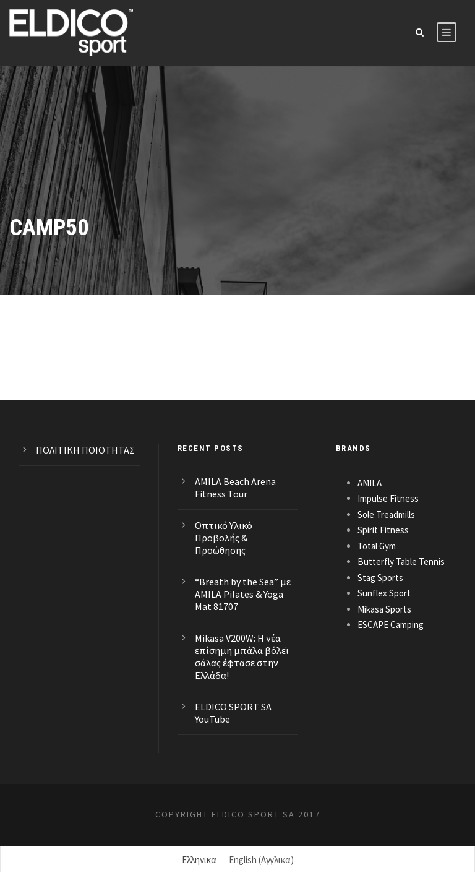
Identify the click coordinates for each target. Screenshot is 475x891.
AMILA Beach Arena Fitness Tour (235, 487)
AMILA (369, 483)
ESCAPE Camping (390, 625)
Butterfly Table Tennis (401, 561)
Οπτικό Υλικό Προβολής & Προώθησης (223, 537)
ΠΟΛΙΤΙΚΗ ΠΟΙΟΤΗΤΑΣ (85, 450)
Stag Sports (380, 577)
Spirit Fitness (383, 530)
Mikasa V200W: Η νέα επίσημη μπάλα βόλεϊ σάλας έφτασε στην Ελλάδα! (241, 656)
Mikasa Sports (384, 609)
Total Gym (376, 546)
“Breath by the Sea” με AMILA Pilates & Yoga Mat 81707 (243, 594)
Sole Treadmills (386, 514)
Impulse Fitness (388, 498)
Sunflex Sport (384, 593)
